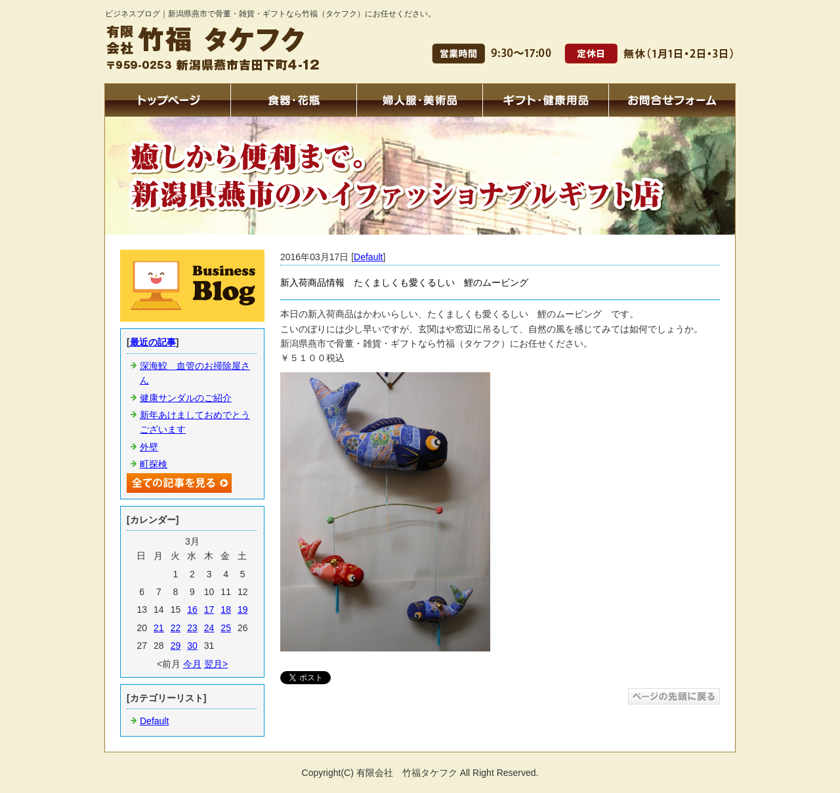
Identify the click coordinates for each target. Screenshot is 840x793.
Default (368, 257)
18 (225, 609)
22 (176, 628)
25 (225, 628)
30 (192, 645)
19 (243, 609)
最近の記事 (153, 342)
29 (176, 645)
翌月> (216, 664)
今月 (192, 664)
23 (192, 628)
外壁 (149, 447)
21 (159, 628)
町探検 (153, 464)
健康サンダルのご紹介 (186, 398)
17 (209, 609)
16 (192, 609)
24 (209, 628)
